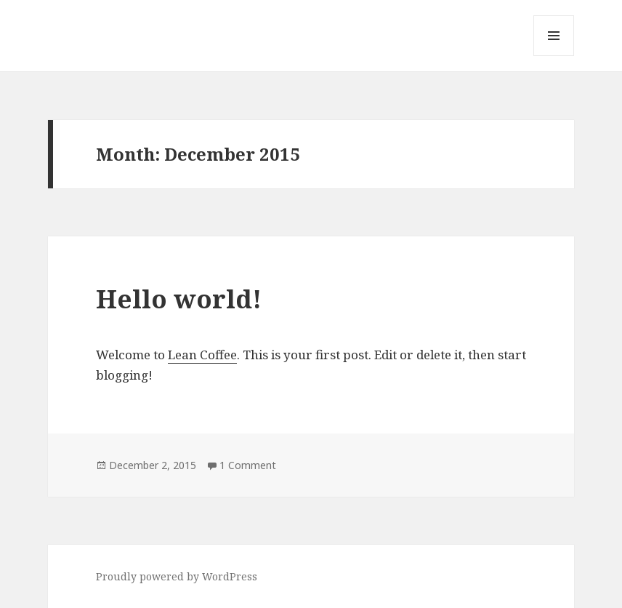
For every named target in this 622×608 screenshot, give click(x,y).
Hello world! (179, 298)
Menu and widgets (554, 55)
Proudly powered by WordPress (176, 576)
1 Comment (247, 465)
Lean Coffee (202, 354)
